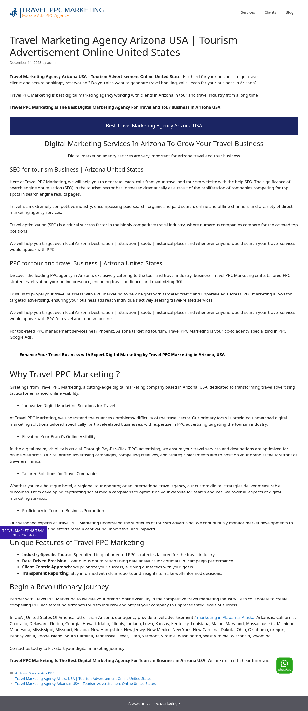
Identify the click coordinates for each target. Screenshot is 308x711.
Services (248, 12)
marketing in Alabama (218, 617)
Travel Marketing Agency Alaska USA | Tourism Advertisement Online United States (83, 678)
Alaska (248, 617)
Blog (289, 12)
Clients (270, 12)
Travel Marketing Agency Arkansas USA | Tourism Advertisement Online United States (85, 683)
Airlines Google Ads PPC (34, 673)
